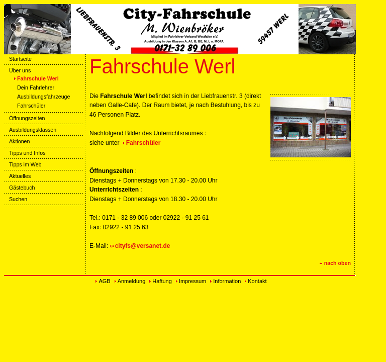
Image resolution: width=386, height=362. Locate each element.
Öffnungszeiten (24, 118)
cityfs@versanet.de (142, 245)
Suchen (15, 199)
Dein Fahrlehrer (33, 87)
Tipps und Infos (24, 153)
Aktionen (17, 141)
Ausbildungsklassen (30, 130)
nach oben (335, 263)
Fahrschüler (28, 106)
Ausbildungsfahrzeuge (41, 97)
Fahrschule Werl (35, 78)
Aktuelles (17, 176)
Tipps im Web (23, 164)
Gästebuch (19, 188)
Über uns (17, 70)
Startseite (18, 59)
